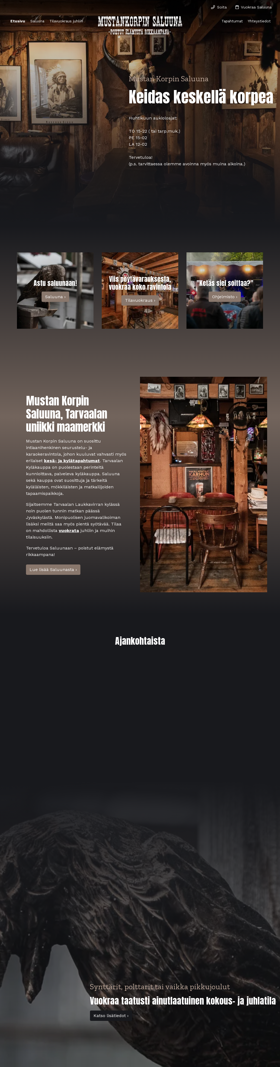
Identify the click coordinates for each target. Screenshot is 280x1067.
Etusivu (17, 21)
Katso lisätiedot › (111, 1015)
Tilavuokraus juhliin (66, 21)
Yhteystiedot (259, 21)
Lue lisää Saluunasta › (53, 569)
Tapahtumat (232, 21)
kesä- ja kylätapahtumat (72, 460)
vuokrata (69, 530)
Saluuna (37, 21)
